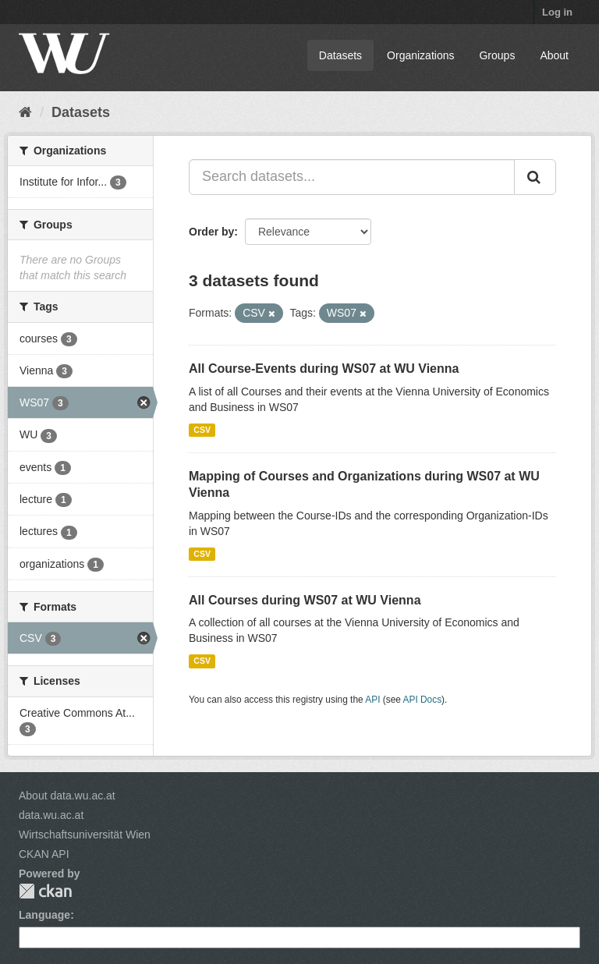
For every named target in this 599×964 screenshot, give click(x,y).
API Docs (422, 699)
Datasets (340, 55)
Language (44, 915)
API (372, 699)
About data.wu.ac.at (67, 795)
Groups (497, 55)
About (554, 55)
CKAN (45, 891)
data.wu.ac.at (51, 815)
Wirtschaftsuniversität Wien (85, 834)
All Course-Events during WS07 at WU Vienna (324, 368)
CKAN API (44, 854)
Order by (211, 231)
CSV (202, 429)
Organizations (420, 55)
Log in (557, 12)
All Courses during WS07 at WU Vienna (305, 600)
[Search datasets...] (352, 177)
